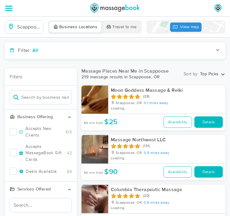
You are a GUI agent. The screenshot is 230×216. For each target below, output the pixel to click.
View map (186, 27)
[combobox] (29, 27)
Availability (177, 122)
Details (208, 122)
